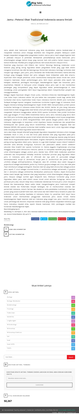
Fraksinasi (11, 313)
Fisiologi (10, 309)
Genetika (10, 317)
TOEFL (9, 348)
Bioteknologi (11, 305)
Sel (8, 336)
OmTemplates (39, 410)
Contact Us (71, 412)
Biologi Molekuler (13, 301)
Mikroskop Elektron (14, 332)
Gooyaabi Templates (67, 410)
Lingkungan (11, 321)
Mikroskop (11, 328)
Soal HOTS (11, 344)
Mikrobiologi (12, 324)
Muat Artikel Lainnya (41, 285)
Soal (8, 340)
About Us (61, 412)
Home (54, 412)
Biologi (9, 297)
